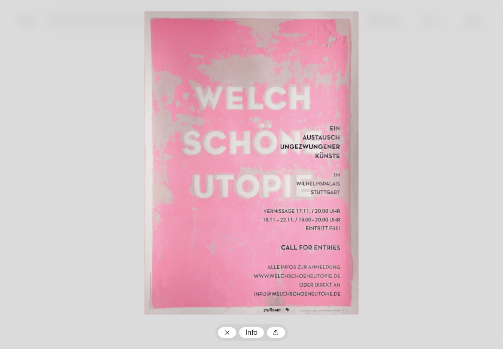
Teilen (276, 332)
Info (251, 333)
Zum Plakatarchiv (227, 332)
